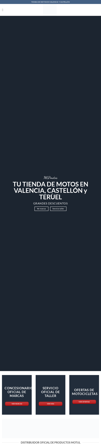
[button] (3, 10)
